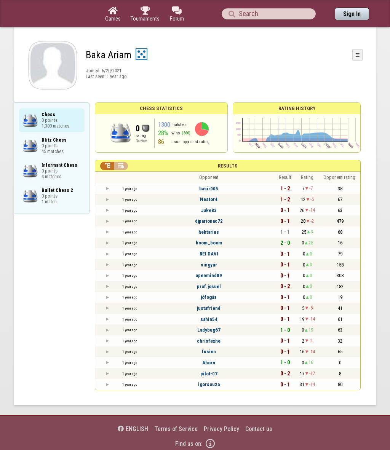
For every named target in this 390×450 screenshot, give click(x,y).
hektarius (208, 232)
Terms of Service (176, 428)
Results (228, 166)
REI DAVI (209, 254)
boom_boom (209, 243)
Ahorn (208, 362)
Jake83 (209, 210)
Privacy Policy (221, 428)
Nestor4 (208, 199)
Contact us (258, 428)
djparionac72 (209, 221)
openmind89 (208, 275)
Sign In (352, 14)
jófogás (209, 297)
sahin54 (208, 319)
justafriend (209, 308)
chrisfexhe (209, 341)
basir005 (208, 188)
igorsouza (209, 384)
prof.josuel (209, 286)
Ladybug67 (209, 330)
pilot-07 (208, 374)
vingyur (209, 265)
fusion (209, 351)
